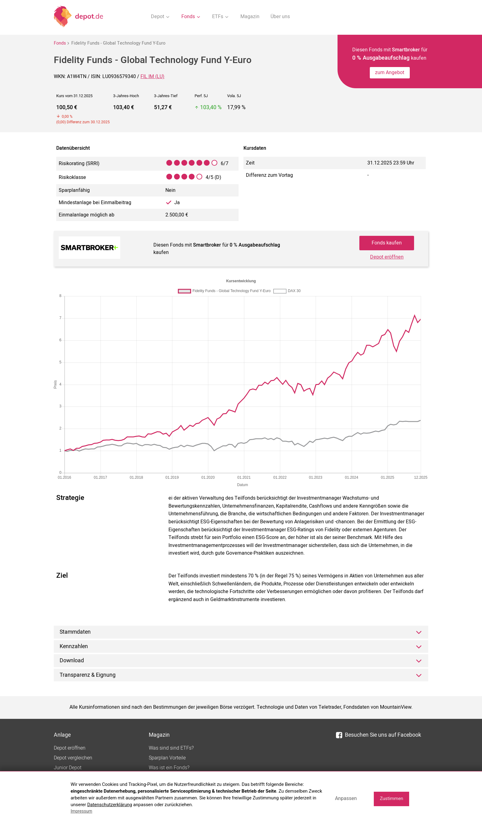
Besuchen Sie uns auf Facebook (378, 735)
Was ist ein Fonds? (169, 767)
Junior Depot (67, 767)
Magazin (249, 16)
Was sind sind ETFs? (171, 748)
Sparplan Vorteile (167, 758)
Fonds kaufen (387, 243)
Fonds (60, 43)
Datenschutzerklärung (109, 804)
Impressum (81, 811)
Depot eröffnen (387, 257)
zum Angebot (389, 72)
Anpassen (346, 798)
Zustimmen (391, 798)
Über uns (280, 16)
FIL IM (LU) (152, 76)
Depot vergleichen (73, 758)
